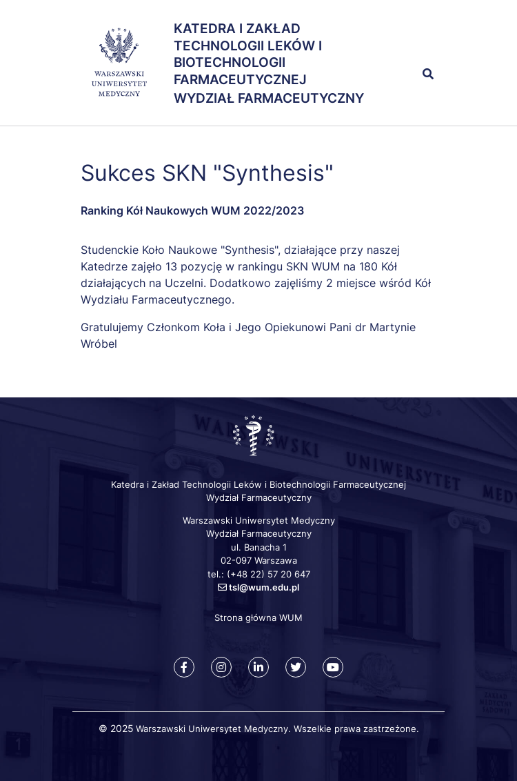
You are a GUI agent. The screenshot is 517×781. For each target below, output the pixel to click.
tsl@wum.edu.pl (264, 587)
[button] (413, 43)
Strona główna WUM (258, 617)
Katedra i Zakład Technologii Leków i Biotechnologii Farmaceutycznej (248, 54)
